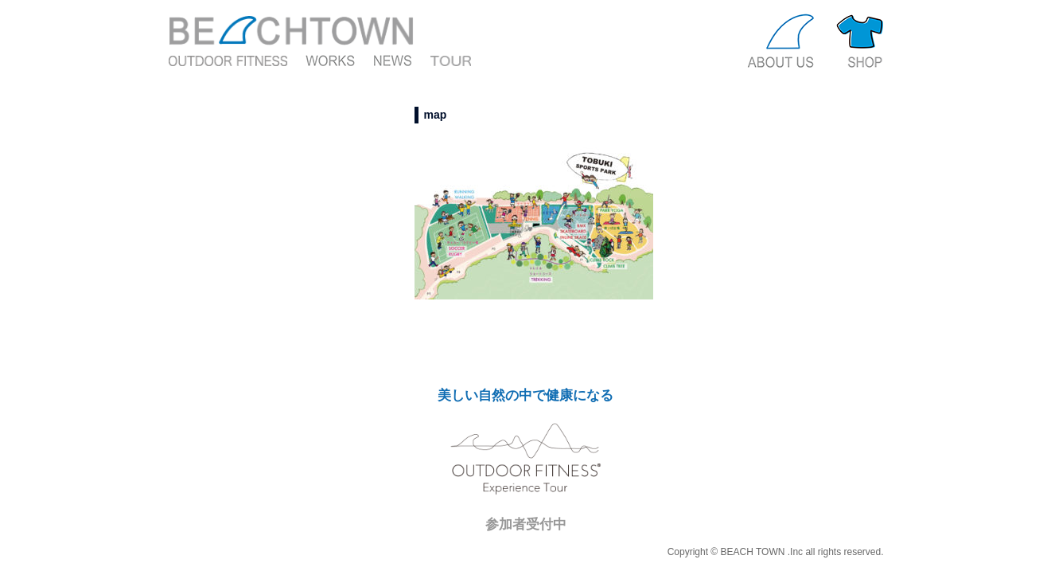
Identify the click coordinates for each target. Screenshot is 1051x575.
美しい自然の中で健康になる (525, 395)
